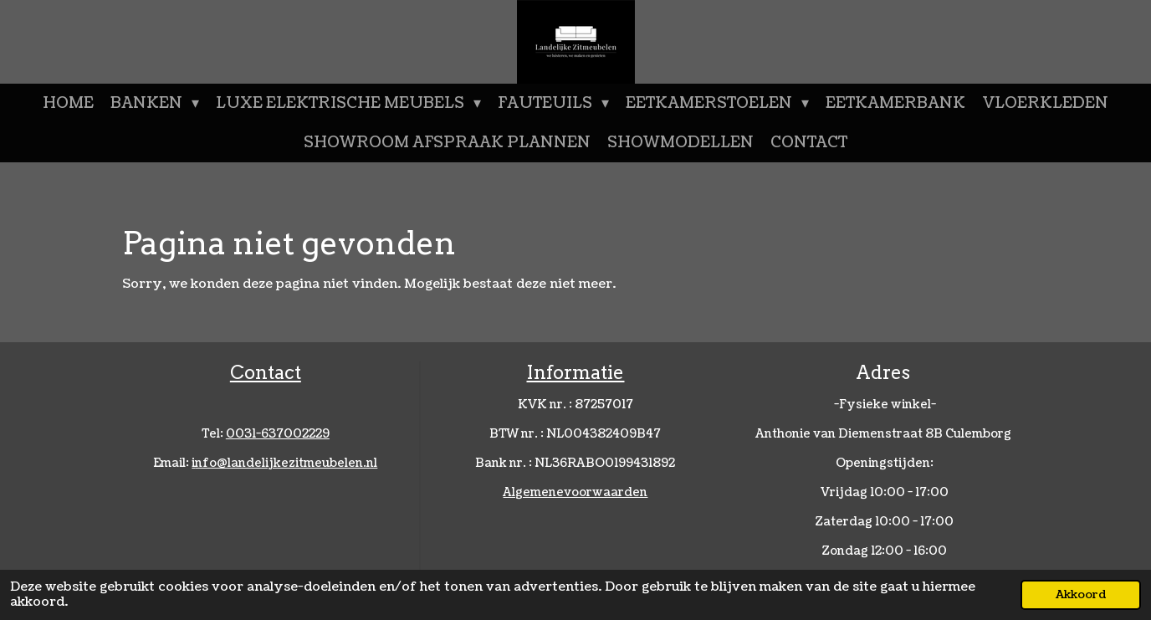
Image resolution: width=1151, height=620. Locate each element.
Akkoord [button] (1081, 594)
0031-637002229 (278, 434)
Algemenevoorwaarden (575, 492)
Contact (265, 372)
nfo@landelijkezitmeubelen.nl (284, 463)
